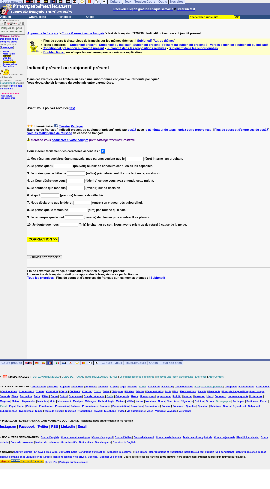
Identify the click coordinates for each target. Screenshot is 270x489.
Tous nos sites (171, 362)
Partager (77, 126)
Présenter (178, 406)
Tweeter (64, 126)
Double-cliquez (54, 52)
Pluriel (20, 406)
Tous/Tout (70, 411)
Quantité (191, 406)
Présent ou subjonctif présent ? (184, 44)
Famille (202, 391)
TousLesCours (135, 362)
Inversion (199, 396)
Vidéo (121, 411)
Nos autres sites (8, 98)
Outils (153, 362)
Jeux (118, 362)
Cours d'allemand (144, 437)
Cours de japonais (224, 437)
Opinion (199, 401)
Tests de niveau (54, 411)
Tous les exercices (40, 277)
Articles (132, 386)
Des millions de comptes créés (10, 39)
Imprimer (7, 56)
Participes (238, 401)
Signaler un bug (10, 64)
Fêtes (45, 396)
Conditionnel (246, 386)
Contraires (52, 391)
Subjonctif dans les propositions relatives (136, 48)
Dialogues (117, 391)
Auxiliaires (154, 386)
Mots (52, 401)
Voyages (172, 411)
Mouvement (64, 401)
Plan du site (8, 60)
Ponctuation (46, 406)
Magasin (5, 401)
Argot (123, 386)
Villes (150, 411)
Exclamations (188, 391)
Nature (139, 401)
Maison (16, 401)
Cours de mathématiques (75, 437)
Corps (64, 391)
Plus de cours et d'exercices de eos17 (241, 129)
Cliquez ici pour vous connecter (11, 29)
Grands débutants (94, 396)
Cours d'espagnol (102, 437)
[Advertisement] (148, 316)
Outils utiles (86, 442)
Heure (134, 396)
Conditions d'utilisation (92, 451)
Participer (64, 16)
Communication (184, 386)
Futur (37, 396)
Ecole (168, 391)
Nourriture (173, 401)
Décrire (140, 391)
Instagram (8, 427)
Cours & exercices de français (83, 33)
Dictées (129, 391)
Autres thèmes (164, 40)
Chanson (167, 386)
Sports (227, 406)
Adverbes (77, 386)
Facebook (27, 427)
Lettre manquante (238, 396)
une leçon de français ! (11, 87)
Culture (107, 362)
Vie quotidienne (136, 411)
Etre (175, 391)
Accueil (5, 16)
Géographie (122, 396)
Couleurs (75, 391)
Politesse (31, 406)
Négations (187, 401)
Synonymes (26, 411)
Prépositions (152, 406)
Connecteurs (26, 391)
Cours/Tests (37, 16)
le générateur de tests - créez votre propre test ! (178, 129)
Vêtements (185, 411)
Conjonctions (9, 391)
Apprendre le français (42, 33)
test (72, 108)
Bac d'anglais (103, 442)
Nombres (151, 401)
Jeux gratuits (6, 96)
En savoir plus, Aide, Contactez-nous (55, 451)
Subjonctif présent (83, 44)
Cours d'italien (123, 437)
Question (203, 406)
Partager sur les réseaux (73, 462)
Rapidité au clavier (248, 437)
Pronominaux (90, 406)
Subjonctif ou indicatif (115, 44)
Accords (53, 386)
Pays (12, 406)
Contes (40, 391)
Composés (231, 386)
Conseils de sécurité (119, 451)
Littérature (256, 396)
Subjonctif (144, 40)
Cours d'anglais (50, 437)
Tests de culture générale (197, 437)
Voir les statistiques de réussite (49, 133)
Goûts (63, 396)
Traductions (85, 411)
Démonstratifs (154, 391)
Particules (252, 401)
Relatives (215, 406)
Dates (106, 391)
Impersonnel (164, 396)
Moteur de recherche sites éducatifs (56, 442)
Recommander (9, 62)
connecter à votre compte (70, 140)
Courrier (87, 391)
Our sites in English (124, 442)
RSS (54, 427)
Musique (78, 401)
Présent (166, 406)
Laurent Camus (23, 451)
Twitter (43, 427)
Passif (263, 401)
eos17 (132, 129)
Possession (62, 406)
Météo (130, 401)
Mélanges (90, 401)
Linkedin (68, 427)
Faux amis (214, 391)
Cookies (93, 456)
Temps (39, 411)
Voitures (160, 411)
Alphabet (90, 386)
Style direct (239, 406)
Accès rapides (9, 54)
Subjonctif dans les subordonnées (193, 48)
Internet (187, 396)
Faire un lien (8, 66)
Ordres (210, 401)
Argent (114, 386)
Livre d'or (7, 58)
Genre (54, 396)
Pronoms (105, 406)
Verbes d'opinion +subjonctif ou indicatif (239, 44)
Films (14, 396)
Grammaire (75, 396)
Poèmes (75, 406)
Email (82, 427)
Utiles (90, 16)
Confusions (263, 386)
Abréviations (39, 386)
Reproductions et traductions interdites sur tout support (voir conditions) (191, 451)
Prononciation (120, 406)
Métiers (120, 401)
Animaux (103, 386)
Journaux (220, 396)
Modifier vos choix (110, 456)
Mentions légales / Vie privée (69, 456)
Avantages (7, 47)
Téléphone (110, 411)
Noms (161, 401)
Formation (26, 396)
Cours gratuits (12, 362)
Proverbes (137, 406)
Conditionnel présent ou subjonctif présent (73, 48)
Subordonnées (8, 411)
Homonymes (147, 396)
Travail (98, 411)
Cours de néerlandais (168, 437)
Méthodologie (106, 401)
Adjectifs (65, 386)
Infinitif (177, 396)
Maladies (43, 401)
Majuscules (28, 401)
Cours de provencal (21, 442)
